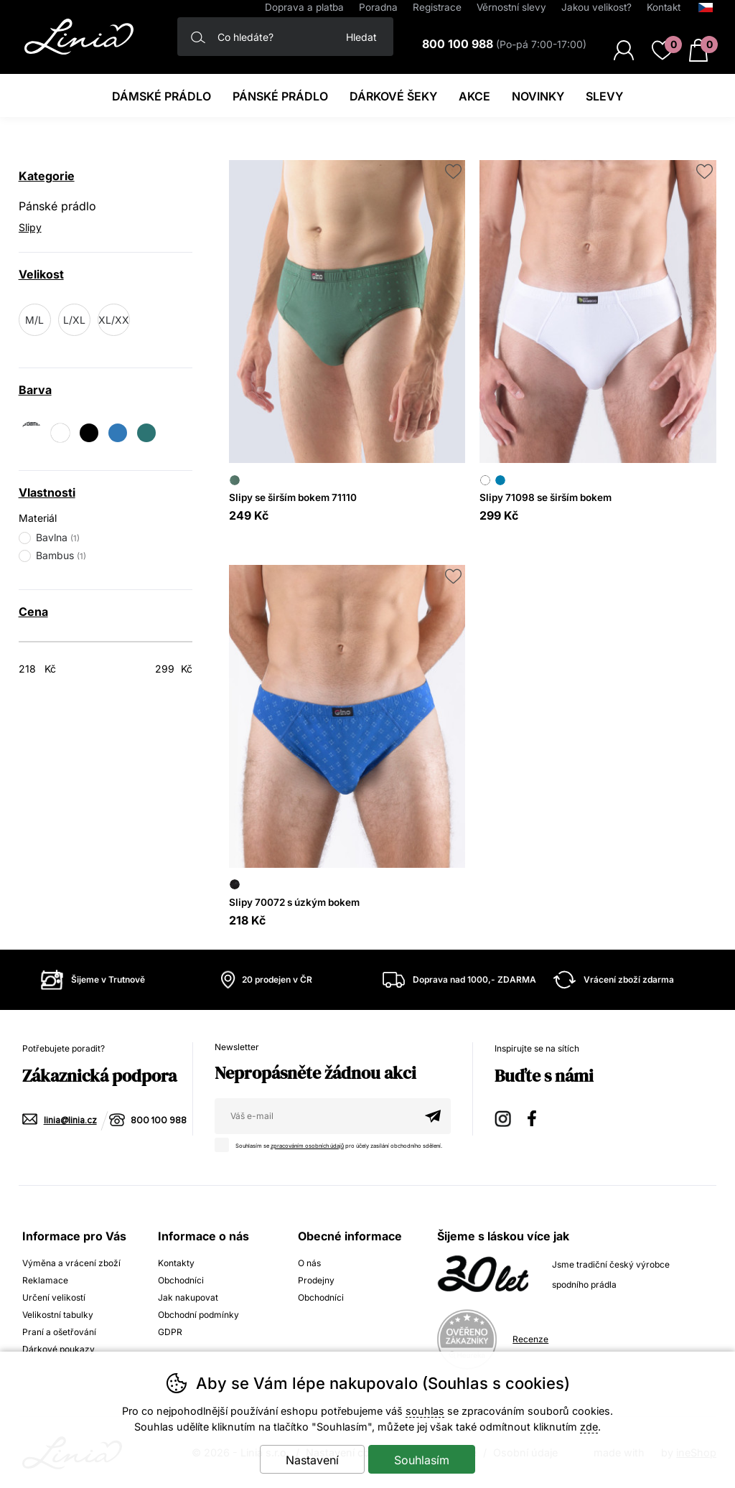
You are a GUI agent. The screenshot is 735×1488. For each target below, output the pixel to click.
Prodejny (316, 1280)
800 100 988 (159, 1121)
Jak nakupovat (188, 1297)
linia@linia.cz (70, 1121)
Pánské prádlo (57, 206)
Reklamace (45, 1280)
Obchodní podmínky (198, 1314)
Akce (474, 96)
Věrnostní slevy (511, 7)
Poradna (378, 7)
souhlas (425, 1411)
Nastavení (312, 1460)
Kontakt (663, 7)
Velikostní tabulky (57, 1314)
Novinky (538, 96)
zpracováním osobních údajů (307, 1146)
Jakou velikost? (596, 7)
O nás (309, 1263)
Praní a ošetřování (59, 1331)
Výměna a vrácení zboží (71, 1263)
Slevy (604, 96)
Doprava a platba (304, 7)
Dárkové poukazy (58, 1349)
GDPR (170, 1331)
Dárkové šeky (393, 96)
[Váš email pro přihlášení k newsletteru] (315, 1116)
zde (589, 1427)
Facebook (537, 1116)
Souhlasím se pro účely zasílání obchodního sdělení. (332, 1143)
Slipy (30, 227)
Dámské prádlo (161, 96)
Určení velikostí (53, 1297)
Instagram (504, 1116)
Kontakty (176, 1263)
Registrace (437, 7)
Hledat (361, 37)
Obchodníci (181, 1280)
